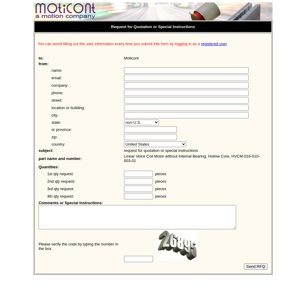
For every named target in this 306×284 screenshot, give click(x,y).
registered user (214, 44)
